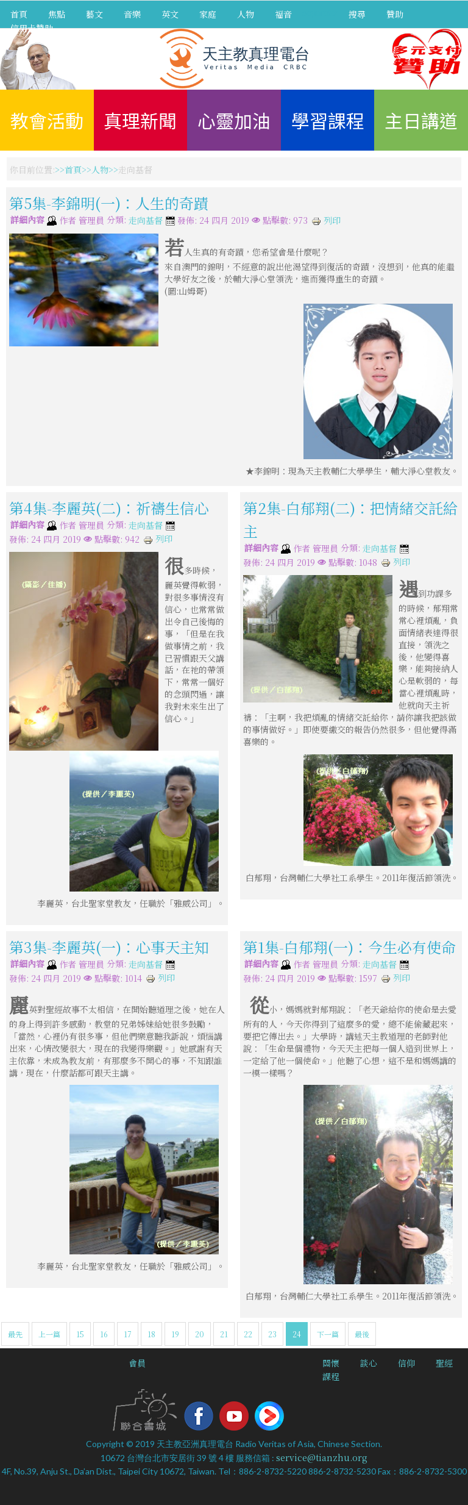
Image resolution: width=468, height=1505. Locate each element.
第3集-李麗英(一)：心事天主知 (109, 946)
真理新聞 (140, 120)
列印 (326, 220)
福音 (283, 14)
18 (151, 1334)
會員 (137, 1363)
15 (80, 1334)
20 (199, 1334)
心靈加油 (234, 120)
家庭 (207, 14)
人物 (245, 14)
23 (272, 1334)
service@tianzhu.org (321, 1457)
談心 (368, 1363)
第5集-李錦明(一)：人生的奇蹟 (108, 202)
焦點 (56, 14)
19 (175, 1334)
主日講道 (421, 120)
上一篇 (49, 1334)
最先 (15, 1334)
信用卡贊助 (31, 28)
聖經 (444, 1363)
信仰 (406, 1363)
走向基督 (146, 221)
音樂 (132, 14)
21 (224, 1334)
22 (248, 1334)
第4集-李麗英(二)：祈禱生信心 (109, 507)
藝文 (94, 14)
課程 (330, 1376)
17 (128, 1334)
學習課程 (327, 120)
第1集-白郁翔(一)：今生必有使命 (349, 946)
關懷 (330, 1363)
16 (104, 1334)
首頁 (18, 14)
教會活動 (46, 120)
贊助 (394, 14)
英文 (170, 14)
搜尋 (357, 14)
